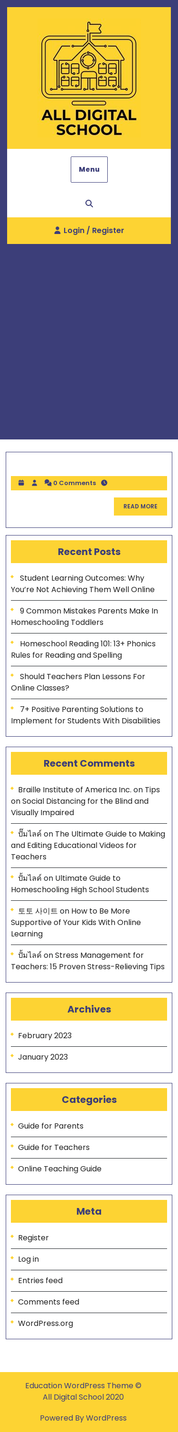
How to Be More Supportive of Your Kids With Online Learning (76, 922)
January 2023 (43, 1057)
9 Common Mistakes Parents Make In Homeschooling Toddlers (84, 616)
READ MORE (145, 509)
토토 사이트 (38, 911)
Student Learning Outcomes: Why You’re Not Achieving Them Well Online (83, 584)
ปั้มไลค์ (30, 878)
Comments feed (48, 1301)
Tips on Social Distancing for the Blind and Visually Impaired (85, 801)
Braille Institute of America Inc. (74, 789)
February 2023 (45, 1035)
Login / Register (89, 234)
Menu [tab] (89, 169)
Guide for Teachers (54, 1147)
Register (33, 1237)
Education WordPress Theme (80, 1385)
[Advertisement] (89, 338)
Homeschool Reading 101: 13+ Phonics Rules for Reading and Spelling (83, 649)
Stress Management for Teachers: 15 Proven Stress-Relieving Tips (88, 961)
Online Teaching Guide (60, 1168)
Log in (28, 1259)
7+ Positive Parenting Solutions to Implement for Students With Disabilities (85, 715)
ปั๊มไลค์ (30, 833)
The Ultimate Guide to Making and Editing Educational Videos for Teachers (88, 845)
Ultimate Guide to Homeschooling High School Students (80, 884)
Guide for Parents (51, 1125)
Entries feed (40, 1280)
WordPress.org (45, 1323)
